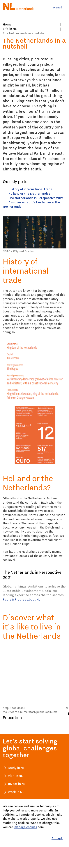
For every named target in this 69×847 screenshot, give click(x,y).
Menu (58, 7)
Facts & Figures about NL (21, 599)
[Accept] (57, 838)
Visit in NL (15, 776)
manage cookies (25, 827)
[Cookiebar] (34, 823)
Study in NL (16, 768)
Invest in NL (16, 784)
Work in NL (16, 792)
